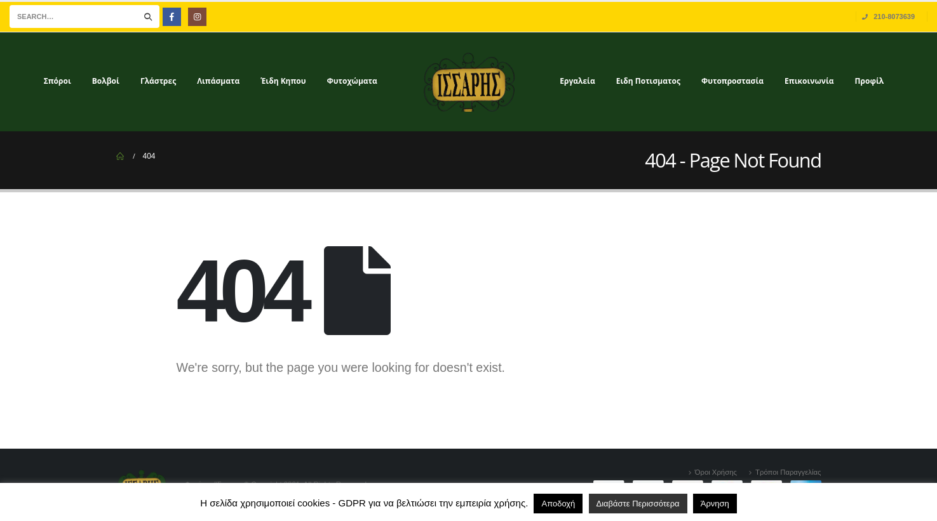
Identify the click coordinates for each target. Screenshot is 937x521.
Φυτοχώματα (352, 81)
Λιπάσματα (218, 81)
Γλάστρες (158, 81)
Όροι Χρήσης (716, 472)
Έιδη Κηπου (283, 81)
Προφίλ (869, 81)
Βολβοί (105, 81)
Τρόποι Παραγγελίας (788, 472)
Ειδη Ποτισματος (648, 81)
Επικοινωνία (809, 81)
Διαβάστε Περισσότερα (638, 503)
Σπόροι (57, 81)
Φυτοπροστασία (732, 81)
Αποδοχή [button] (558, 503)
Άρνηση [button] (715, 503)
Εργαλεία (577, 81)
